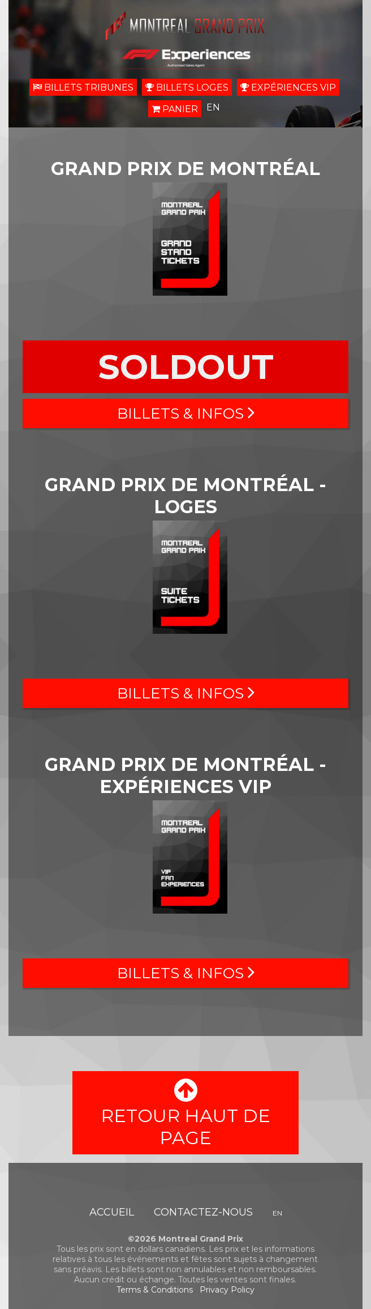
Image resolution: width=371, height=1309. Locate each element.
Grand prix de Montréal (185, 168)
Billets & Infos (185, 413)
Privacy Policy (227, 1290)
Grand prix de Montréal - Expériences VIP (185, 775)
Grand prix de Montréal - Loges (185, 496)
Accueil (111, 1212)
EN (213, 107)
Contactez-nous (203, 1212)
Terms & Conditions (155, 1290)
